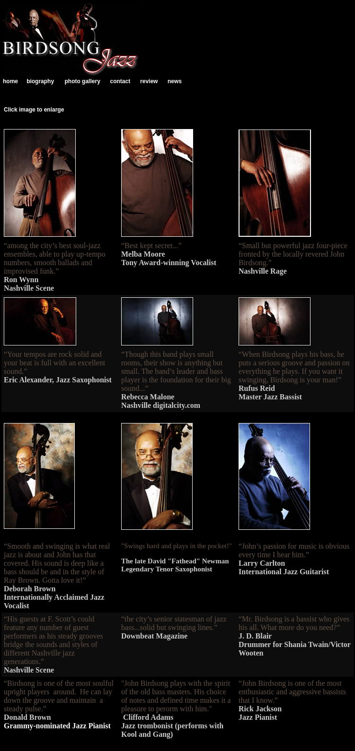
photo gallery (82, 81)
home (10, 81)
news (175, 81)
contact (120, 81)
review (149, 81)
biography (40, 81)
